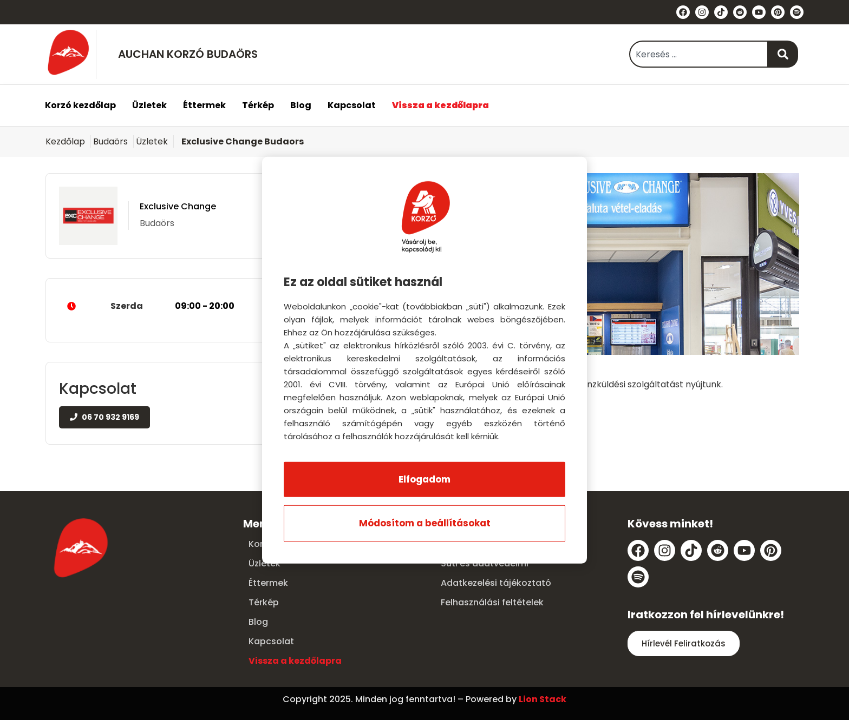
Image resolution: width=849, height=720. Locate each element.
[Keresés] (783, 54)
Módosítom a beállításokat (425, 523)
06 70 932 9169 (104, 417)
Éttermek (204, 105)
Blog (300, 105)
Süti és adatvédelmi (484, 563)
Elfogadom (424, 479)
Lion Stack (542, 699)
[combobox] (698, 54)
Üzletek (149, 105)
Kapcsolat (352, 105)
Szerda (172, 306)
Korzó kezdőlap (80, 105)
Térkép (258, 105)
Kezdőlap (65, 141)
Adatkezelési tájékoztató (496, 583)
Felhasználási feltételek (492, 602)
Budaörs (110, 141)
